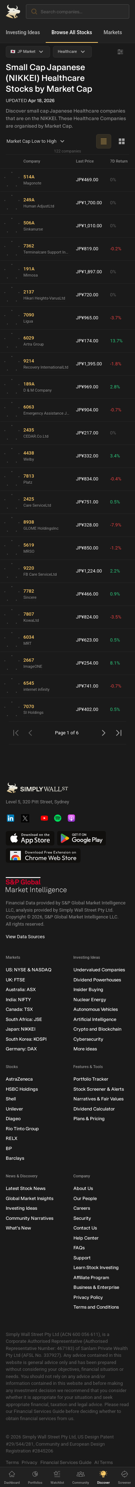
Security (82, 1218)
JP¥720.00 (87, 294)
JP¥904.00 (87, 409)
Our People (85, 1198)
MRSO (28, 551)
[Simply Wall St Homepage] (13, 11)
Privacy (29, 1462)
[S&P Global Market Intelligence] (36, 885)
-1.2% (115, 548)
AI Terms (103, 1462)
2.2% (115, 571)
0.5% (115, 502)
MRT (27, 643)
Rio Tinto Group (22, 1128)
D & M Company (37, 390)
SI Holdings (33, 712)
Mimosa (30, 275)
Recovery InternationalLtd (45, 367)
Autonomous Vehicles (95, 1009)
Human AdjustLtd (38, 206)
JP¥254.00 (87, 663)
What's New (18, 1228)
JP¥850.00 (87, 548)
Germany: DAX (21, 1049)
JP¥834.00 (87, 479)
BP (9, 1148)
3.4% (115, 456)
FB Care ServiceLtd (40, 574)
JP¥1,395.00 (89, 363)
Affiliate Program (91, 1277)
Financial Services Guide (65, 1462)
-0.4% (115, 479)
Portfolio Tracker (90, 1079)
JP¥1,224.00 (89, 571)
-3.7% (115, 317)
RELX (11, 1138)
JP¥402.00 (87, 709)
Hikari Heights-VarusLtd (44, 298)
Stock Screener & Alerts (98, 1088)
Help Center (86, 1237)
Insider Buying (88, 989)
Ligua (28, 321)
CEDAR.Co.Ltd (35, 436)
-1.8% (115, 363)
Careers (81, 1208)
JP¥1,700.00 (89, 202)
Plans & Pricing (89, 1118)
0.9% (115, 594)
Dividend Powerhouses (97, 979)
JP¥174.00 (87, 340)
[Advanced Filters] (120, 52)
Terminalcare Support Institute (46, 252)
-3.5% (115, 617)
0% (113, 179)
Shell (11, 1098)
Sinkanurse (33, 229)
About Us (83, 1188)
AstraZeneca (19, 1079)
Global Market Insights (29, 1198)
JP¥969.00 (87, 386)
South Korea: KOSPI (26, 1038)
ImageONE (32, 666)
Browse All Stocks (71, 32)
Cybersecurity (88, 1038)
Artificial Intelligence (94, 1019)
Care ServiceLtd (37, 505)
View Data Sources (25, 936)
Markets (113, 32)
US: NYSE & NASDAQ (28, 969)
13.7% (116, 340)
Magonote (32, 183)
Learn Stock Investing (96, 1267)
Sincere (29, 597)
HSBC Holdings (22, 1088)
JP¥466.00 (87, 594)
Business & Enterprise (96, 1287)
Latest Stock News (25, 1188)
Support (82, 1257)
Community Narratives (29, 1218)
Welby (28, 459)
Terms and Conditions (96, 1307)
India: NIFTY (18, 999)
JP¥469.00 (87, 179)
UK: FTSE (15, 979)
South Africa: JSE (24, 1019)
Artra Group (33, 344)
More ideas (85, 1049)
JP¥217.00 (87, 432)
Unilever (14, 1108)
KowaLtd (31, 620)
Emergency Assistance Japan (46, 413)
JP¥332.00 (87, 456)
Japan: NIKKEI (20, 1029)
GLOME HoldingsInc (41, 528)
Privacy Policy (88, 1297)
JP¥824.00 (87, 617)
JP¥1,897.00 (89, 271)
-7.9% (115, 525)
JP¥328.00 (87, 525)
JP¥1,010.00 (89, 225)
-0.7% (115, 409)
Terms (12, 1462)
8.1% (115, 663)
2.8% (115, 386)
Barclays (15, 1158)
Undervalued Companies (99, 969)
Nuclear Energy (89, 999)
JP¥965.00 (87, 317)
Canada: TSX (19, 1009)
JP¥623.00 (87, 640)
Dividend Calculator (94, 1108)
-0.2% (115, 248)
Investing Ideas (23, 32)
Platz (27, 482)
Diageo (13, 1118)
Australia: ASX (21, 989)
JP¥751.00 (87, 502)
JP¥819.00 (87, 248)
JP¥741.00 (87, 686)
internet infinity (36, 689)
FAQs (79, 1247)
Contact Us (85, 1228)
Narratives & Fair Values (98, 1098)
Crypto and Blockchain (97, 1029)
